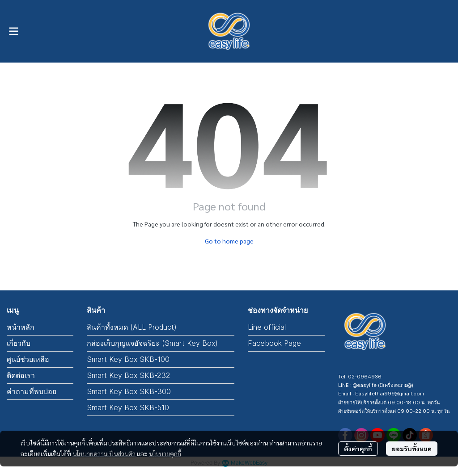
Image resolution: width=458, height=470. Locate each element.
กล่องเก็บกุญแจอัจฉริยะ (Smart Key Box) (152, 343)
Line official (267, 327)
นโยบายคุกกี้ (165, 453)
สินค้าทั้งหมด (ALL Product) (132, 327)
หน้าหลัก (20, 327)
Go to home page (229, 241)
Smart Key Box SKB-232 (128, 375)
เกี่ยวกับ (18, 343)
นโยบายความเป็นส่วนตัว (104, 453)
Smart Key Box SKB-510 (128, 407)
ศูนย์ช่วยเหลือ (28, 359)
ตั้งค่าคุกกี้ (358, 449)
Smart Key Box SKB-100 (128, 359)
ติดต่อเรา (21, 375)
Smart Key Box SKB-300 (129, 391)
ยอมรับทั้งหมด (412, 449)
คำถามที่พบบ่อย (31, 391)
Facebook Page (274, 343)
